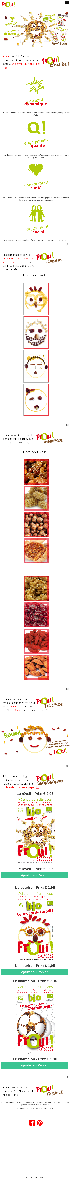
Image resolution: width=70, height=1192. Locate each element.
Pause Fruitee (39, 1177)
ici (37, 787)
